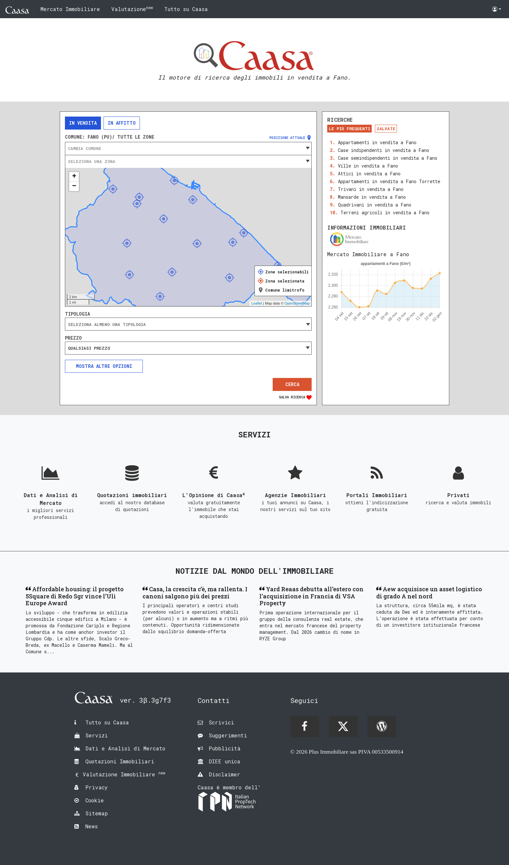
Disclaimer (224, 774)
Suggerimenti (228, 735)
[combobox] (188, 148)
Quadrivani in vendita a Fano (374, 205)
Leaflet (256, 303)
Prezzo (73, 338)
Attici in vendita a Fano (369, 173)
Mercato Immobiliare (70, 9)
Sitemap (96, 813)
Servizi (96, 735)
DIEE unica (224, 761)
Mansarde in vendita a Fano (372, 197)
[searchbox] (188, 324)
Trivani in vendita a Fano (370, 189)
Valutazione (132, 8)
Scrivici (221, 722)
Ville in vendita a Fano (368, 166)
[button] (497, 9)
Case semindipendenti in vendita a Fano (387, 158)
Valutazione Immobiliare (124, 774)
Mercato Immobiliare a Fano (368, 254)
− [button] (74, 186)
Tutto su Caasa (186, 9)
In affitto (122, 123)
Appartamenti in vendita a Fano (377, 142)
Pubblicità (225, 748)
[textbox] (188, 148)
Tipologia (77, 314)
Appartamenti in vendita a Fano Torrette (389, 181)
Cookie (94, 800)
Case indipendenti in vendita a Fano (383, 150)
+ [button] (74, 177)
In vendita (83, 123)
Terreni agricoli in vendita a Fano (385, 212)
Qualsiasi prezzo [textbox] (89, 348)
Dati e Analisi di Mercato (125, 748)
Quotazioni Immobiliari (119, 761)
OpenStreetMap (297, 303)
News (91, 826)
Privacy (96, 787)
